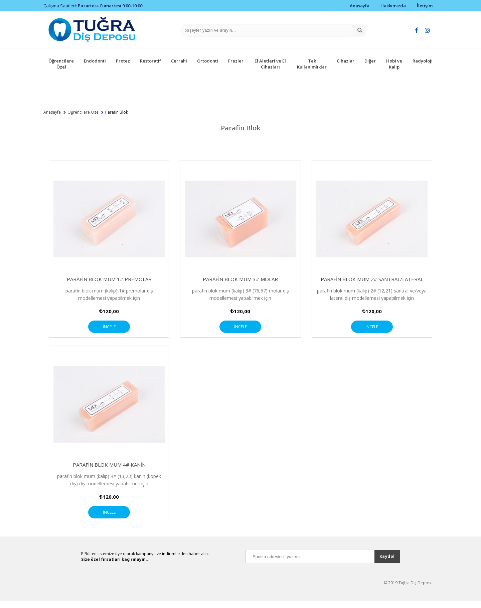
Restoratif (150, 61)
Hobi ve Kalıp (394, 64)
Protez (123, 61)
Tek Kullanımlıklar (312, 64)
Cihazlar (345, 61)
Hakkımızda (393, 6)
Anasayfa (359, 6)
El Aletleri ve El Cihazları (270, 64)
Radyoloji (423, 61)
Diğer (370, 61)
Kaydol (387, 564)
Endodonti (95, 61)
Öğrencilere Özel (61, 64)
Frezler (236, 61)
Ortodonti (207, 61)
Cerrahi (179, 61)
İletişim (425, 6)
